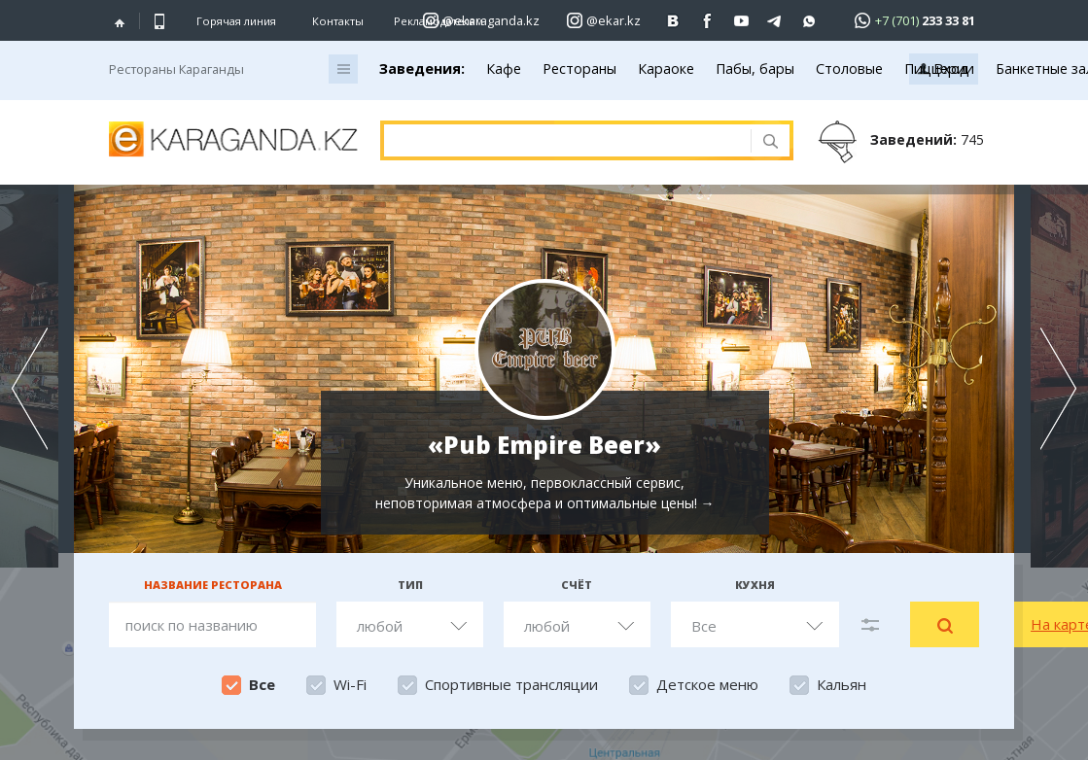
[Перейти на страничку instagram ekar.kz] (603, 21)
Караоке (666, 68)
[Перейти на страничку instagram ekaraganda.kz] (481, 21)
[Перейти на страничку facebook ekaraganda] (707, 21)
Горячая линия (236, 21)
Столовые (849, 68)
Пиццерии (939, 68)
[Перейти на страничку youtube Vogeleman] (741, 21)
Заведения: (422, 68)
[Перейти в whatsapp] (908, 20)
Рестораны (579, 68)
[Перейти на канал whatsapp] (809, 21)
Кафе (503, 68)
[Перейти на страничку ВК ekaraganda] (673, 21)
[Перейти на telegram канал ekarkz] (775, 21)
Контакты (338, 21)
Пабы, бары (755, 68)
